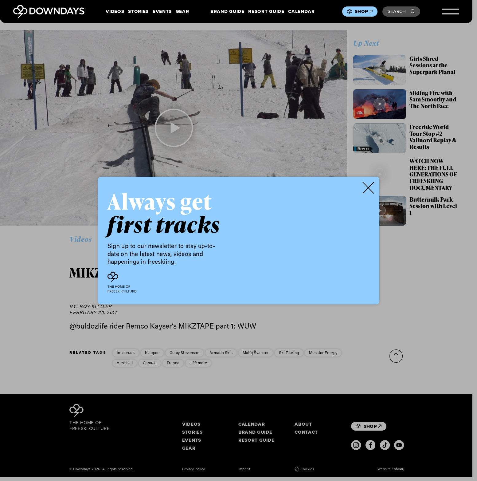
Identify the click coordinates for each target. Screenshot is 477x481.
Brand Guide (227, 12)
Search (401, 11)
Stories (138, 12)
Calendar (301, 12)
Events (162, 12)
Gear (182, 12)
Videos (115, 12)
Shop (364, 11)
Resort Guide (266, 12)
